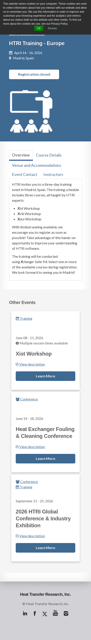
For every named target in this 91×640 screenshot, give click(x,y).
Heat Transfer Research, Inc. (45, 594)
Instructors (53, 174)
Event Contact (24, 174)
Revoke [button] (52, 28)
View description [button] (30, 364)
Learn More (45, 376)
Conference (27, 399)
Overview (21, 155)
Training (24, 318)
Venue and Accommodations (36, 165)
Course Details (49, 155)
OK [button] (39, 28)
